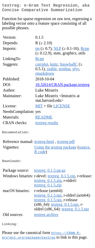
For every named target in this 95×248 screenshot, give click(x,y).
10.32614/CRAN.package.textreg (62, 86)
